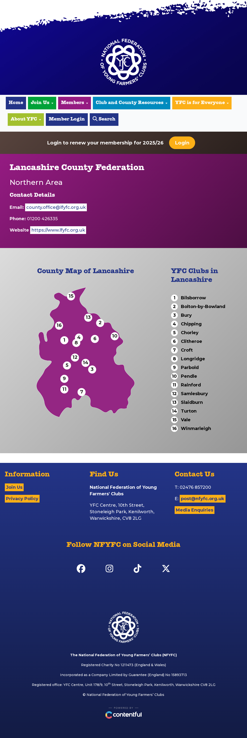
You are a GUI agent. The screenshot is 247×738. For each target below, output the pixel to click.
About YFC (26, 119)
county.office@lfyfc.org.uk (56, 207)
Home (16, 103)
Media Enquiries (194, 510)
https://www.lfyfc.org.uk (58, 230)
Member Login (67, 119)
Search (104, 119)
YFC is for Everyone (202, 103)
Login (182, 143)
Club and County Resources (131, 103)
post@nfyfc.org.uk (202, 498)
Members (74, 103)
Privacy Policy (22, 498)
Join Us (42, 103)
